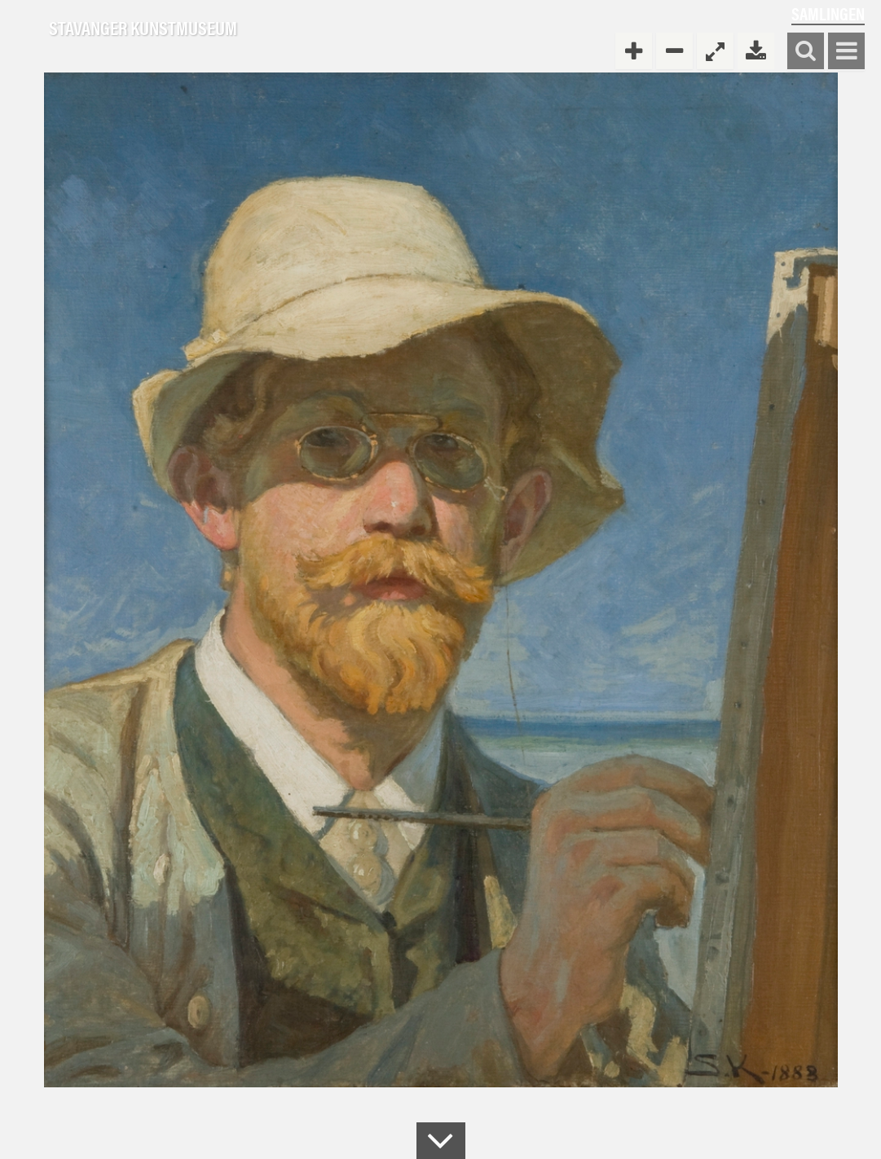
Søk (805, 52)
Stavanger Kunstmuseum (143, 28)
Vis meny (846, 52)
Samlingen (828, 13)
